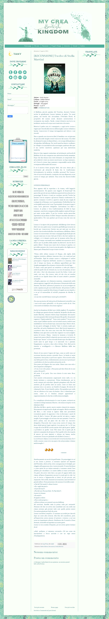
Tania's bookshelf (17, 251)
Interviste (67, 46)
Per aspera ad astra (17, 280)
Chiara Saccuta (16, 281)
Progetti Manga (56, 46)
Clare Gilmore (16, 274)
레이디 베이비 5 (16, 266)
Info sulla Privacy (39, 564)
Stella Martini (59, 546)
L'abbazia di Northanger (19, 259)
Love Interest (16, 273)
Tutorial (75, 46)
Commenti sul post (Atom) (48, 610)
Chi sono (36, 46)
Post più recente (39, 607)
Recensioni (45, 46)
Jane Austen (16, 260)
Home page (27, 46)
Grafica (82, 46)
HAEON (15, 267)
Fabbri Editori (44, 546)
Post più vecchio (70, 607)
